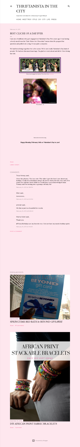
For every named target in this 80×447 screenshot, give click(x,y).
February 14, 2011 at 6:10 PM (24, 199)
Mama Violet (21, 217)
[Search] (69, 6)
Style (34, 19)
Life (48, 19)
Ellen (18, 193)
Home (18, 19)
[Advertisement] (40, 251)
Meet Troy (26, 19)
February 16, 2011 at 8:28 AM (24, 211)
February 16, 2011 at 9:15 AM (24, 226)
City (44, 19)
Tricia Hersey (21, 176)
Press (53, 19)
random (16, 164)
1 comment (18, 427)
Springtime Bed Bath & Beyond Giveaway (36, 321)
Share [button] (11, 162)
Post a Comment (16, 231)
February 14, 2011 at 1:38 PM (24, 187)
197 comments (19, 325)
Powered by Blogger (40, 440)
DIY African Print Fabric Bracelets (33, 423)
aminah (19, 205)
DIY (39, 19)
